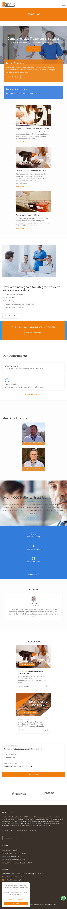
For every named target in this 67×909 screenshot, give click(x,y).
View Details (20, 142)
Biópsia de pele (11, 384)
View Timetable (13, 77)
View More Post (33, 775)
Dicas (21, 730)
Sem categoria (24, 686)
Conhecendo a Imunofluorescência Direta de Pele (31, 672)
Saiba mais (9, 838)
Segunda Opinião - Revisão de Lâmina (14, 853)
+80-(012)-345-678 (47, 327)
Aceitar (16, 903)
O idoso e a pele (24, 719)
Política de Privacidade (15, 899)
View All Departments (32, 394)
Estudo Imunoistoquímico (10, 856)
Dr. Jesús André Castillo (33, 443)
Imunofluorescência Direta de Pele (31, 170)
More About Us (10, 316)
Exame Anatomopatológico (27, 215)
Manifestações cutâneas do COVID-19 (18, 766)
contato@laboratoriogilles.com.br (16, 880)
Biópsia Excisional (11, 366)
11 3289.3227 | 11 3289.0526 (15, 877)
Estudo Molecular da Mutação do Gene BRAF (17, 863)
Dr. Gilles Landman (33, 468)
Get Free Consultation (33, 333)
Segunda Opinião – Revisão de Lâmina (32, 128)
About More (33, 49)
